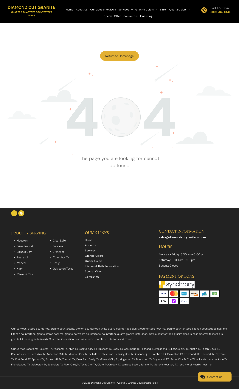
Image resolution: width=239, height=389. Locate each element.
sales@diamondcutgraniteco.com (182, 237)
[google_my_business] (21, 213)
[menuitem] (70, 9)
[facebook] (14, 213)
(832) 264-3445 (220, 12)
